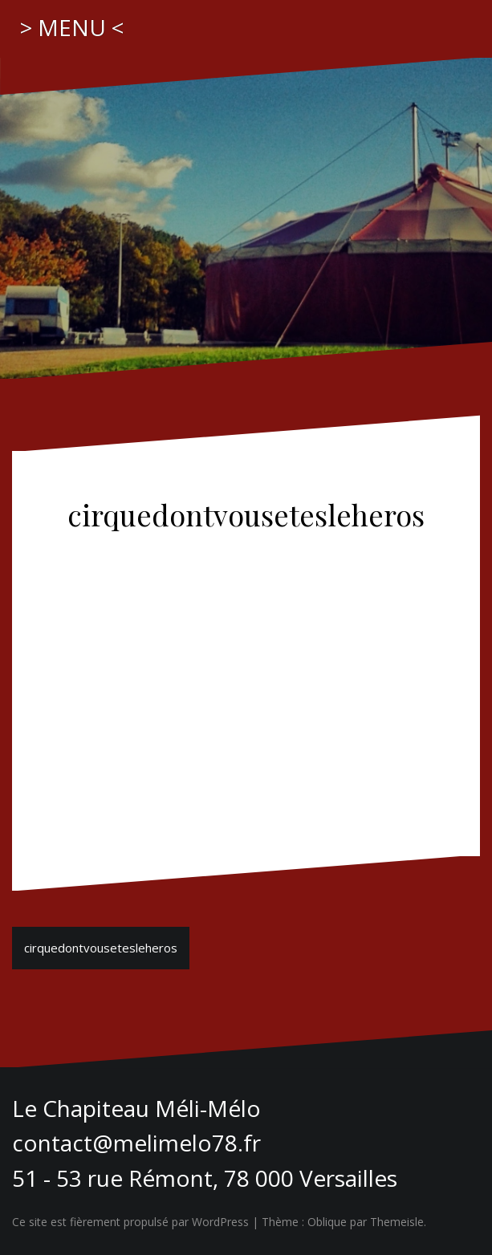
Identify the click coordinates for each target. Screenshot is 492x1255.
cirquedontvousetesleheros (100, 948)
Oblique (327, 1221)
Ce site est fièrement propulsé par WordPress (130, 1221)
